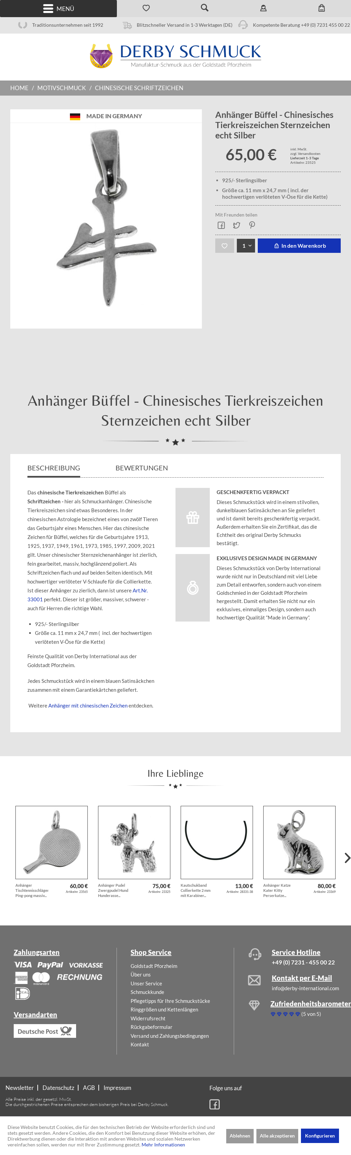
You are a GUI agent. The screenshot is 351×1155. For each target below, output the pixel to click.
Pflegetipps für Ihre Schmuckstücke (170, 1001)
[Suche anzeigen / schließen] (205, 8)
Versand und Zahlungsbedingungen (170, 1036)
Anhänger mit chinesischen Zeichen (88, 705)
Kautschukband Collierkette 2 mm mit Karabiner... (195, 890)
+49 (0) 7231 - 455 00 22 (303, 962)
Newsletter (19, 1088)
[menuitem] (58, 8)
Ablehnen (240, 1136)
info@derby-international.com (305, 988)
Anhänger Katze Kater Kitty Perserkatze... (277, 890)
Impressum (117, 1088)
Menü (58, 8)
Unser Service (146, 983)
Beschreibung (53, 468)
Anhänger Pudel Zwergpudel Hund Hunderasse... (113, 890)
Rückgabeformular (151, 1027)
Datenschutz (58, 1088)
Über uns (141, 974)
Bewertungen (142, 468)
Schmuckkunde (147, 992)
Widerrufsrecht (148, 1018)
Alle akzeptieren (277, 1136)
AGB (89, 1088)
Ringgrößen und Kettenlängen (164, 1009)
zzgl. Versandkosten (305, 153)
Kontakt (140, 1044)
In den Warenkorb (299, 245)
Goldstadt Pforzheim (154, 966)
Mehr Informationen (163, 1144)
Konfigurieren (320, 1136)
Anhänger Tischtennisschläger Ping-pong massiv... (31, 890)
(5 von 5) (295, 1014)
